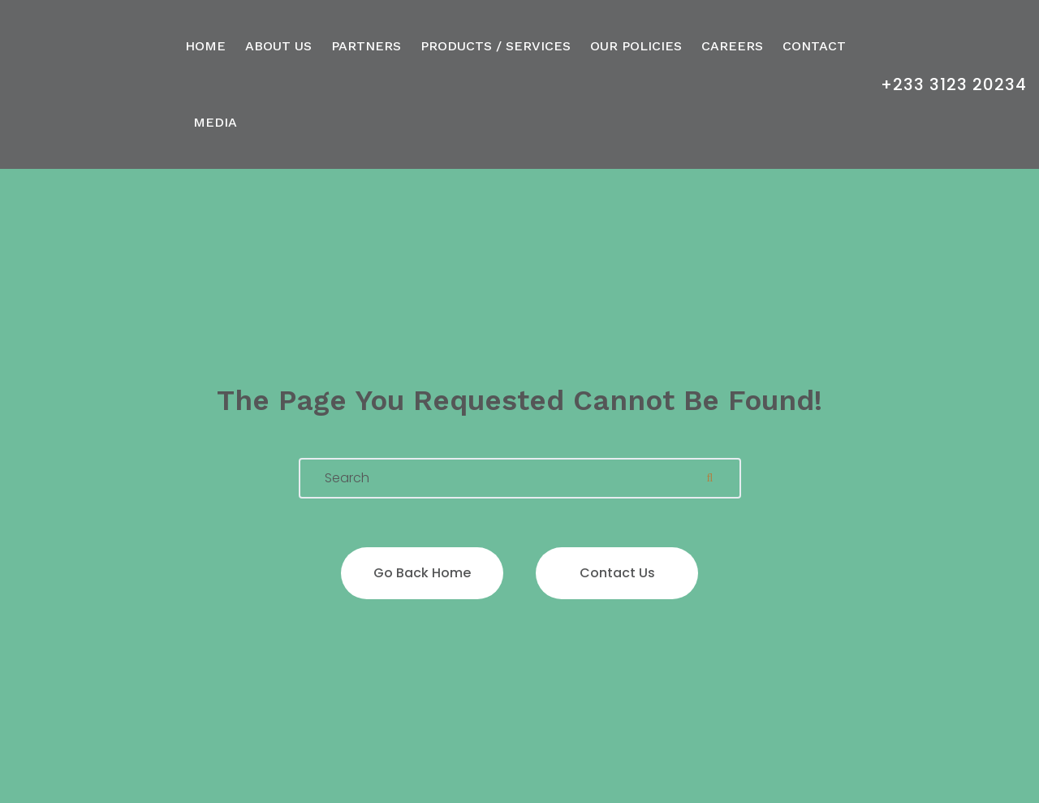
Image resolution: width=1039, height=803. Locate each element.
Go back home (422, 572)
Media (215, 122)
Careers (732, 46)
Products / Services (495, 46)
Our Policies (636, 46)
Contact (814, 46)
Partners (366, 46)
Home (205, 46)
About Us (278, 46)
